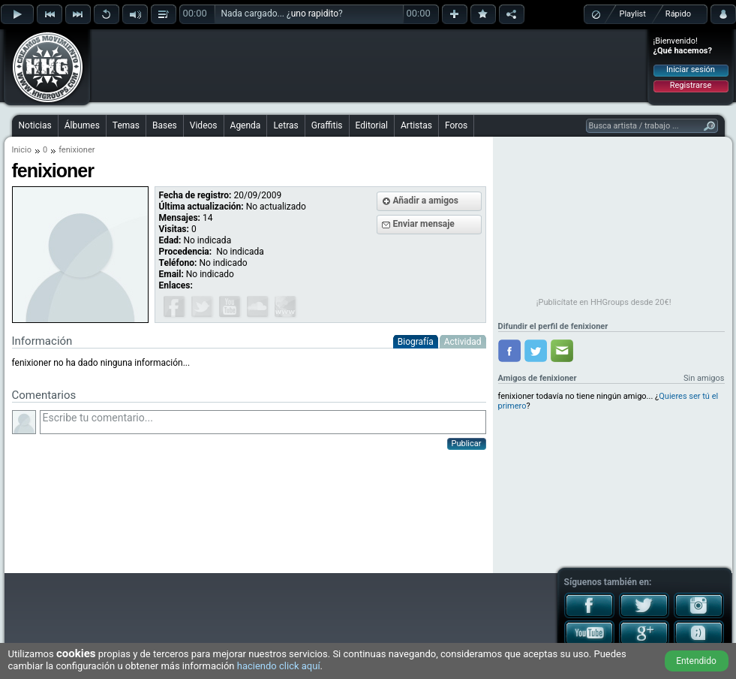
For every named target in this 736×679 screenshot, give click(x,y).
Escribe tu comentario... (263, 422)
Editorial (372, 125)
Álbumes (82, 125)
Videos (204, 125)
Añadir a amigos (426, 200)
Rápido (678, 14)
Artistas (416, 125)
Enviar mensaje (424, 224)
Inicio (22, 150)
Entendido (696, 661)
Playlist (633, 14)
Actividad (463, 341)
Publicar (467, 443)
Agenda (245, 125)
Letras (285, 125)
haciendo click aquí (278, 665)
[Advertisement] (369, 65)
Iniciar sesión (690, 69)
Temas (126, 125)
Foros (456, 125)
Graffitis (327, 125)
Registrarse (690, 85)
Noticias (35, 125)
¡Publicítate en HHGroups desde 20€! (603, 302)
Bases (164, 125)
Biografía (416, 341)
